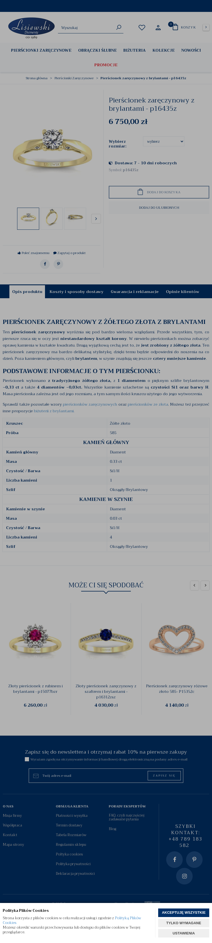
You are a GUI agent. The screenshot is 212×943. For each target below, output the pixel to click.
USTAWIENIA (184, 933)
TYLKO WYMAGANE (183, 923)
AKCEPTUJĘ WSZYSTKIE (183, 912)
